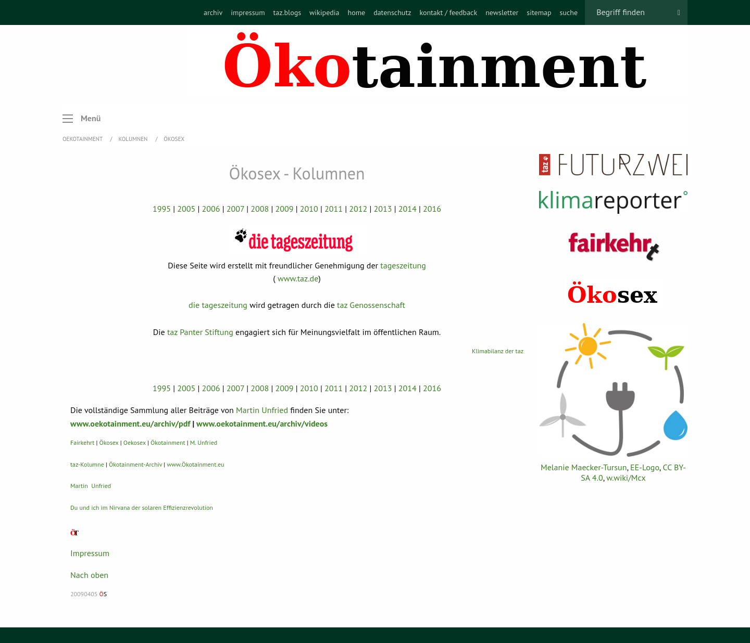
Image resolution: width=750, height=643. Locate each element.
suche (569, 12)
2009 (285, 208)
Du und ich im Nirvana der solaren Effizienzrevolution (141, 507)
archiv (213, 12)
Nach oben (89, 575)
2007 (235, 208)
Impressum (89, 553)
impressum (248, 12)
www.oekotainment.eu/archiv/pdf (130, 423)
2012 (358, 208)
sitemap (539, 12)
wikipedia (324, 12)
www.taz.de (298, 278)
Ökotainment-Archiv (135, 464)
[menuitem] (213, 12)
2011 (333, 208)
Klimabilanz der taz (497, 351)
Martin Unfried (262, 410)
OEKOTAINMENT (83, 139)
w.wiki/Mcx (625, 477)
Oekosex (134, 442)
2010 (309, 208)
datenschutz (392, 12)
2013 (383, 208)
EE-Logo (644, 467)
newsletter (501, 12)
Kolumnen (134, 139)
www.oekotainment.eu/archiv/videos (262, 423)
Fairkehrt (82, 442)
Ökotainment (168, 442)
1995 (162, 208)
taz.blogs (287, 12)
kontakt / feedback (448, 12)
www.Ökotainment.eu (195, 464)
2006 (211, 208)
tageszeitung (403, 265)
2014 (407, 208)
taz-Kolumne (87, 464)
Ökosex (174, 139)
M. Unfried (203, 442)
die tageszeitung (218, 305)
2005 (186, 208)
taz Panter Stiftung (200, 332)
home (356, 12)
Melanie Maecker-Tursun (584, 467)
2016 (432, 208)
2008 (260, 208)
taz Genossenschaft (371, 305)
